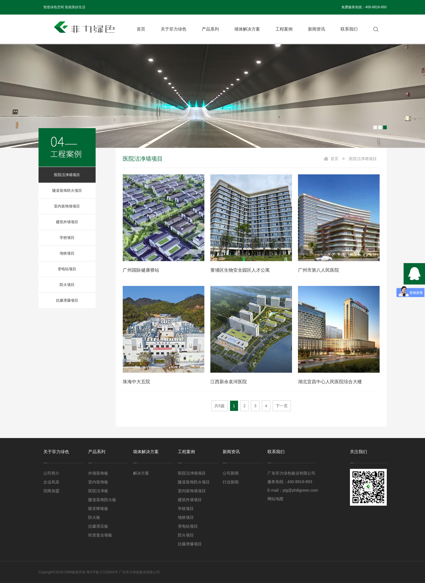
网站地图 (275, 499)
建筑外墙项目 (67, 222)
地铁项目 (67, 253)
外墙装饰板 (98, 473)
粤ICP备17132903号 (102, 572)
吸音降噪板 (98, 508)
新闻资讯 (316, 29)
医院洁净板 (98, 491)
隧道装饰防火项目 (67, 190)
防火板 (94, 517)
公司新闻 (231, 473)
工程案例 (284, 29)
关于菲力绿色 (173, 29)
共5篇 (219, 406)
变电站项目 (67, 269)
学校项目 (67, 237)
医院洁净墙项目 (67, 175)
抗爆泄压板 (98, 526)
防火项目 (67, 285)
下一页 (282, 406)
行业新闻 (231, 482)
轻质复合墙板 (100, 535)
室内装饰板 (98, 482)
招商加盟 (51, 491)
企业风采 (51, 482)
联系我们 (349, 29)
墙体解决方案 (247, 29)
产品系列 (210, 29)
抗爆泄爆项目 (67, 300)
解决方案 (141, 473)
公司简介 (51, 473)
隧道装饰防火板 (102, 499)
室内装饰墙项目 (67, 206)
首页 (141, 29)
